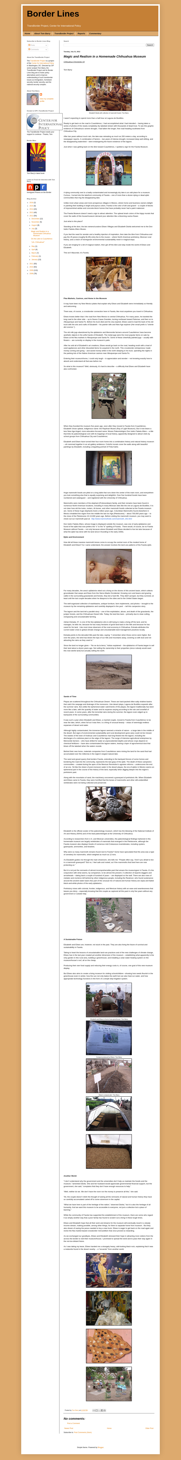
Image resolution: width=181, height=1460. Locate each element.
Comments (33, 49)
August (34, 225)
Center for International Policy (43, 63)
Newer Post (68, 1428)
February (35, 256)
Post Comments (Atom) (83, 1432)
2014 (32, 209)
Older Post (149, 1428)
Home (27, 33)
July (33, 229)
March (34, 253)
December (36, 219)
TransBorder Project (64, 33)
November (36, 222)
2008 (32, 274)
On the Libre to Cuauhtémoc (41, 239)
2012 (32, 216)
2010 (32, 267)
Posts (31, 45)
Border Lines (53, 13)
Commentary (95, 33)
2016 (32, 203)
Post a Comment (73, 1423)
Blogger (101, 1447)
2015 (32, 206)
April (33, 250)
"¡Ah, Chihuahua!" (38, 242)
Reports (81, 33)
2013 (32, 212)
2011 (32, 264)
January (35, 260)
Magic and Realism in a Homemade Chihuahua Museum (41, 233)
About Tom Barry (42, 33)
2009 (32, 270)
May (33, 246)
